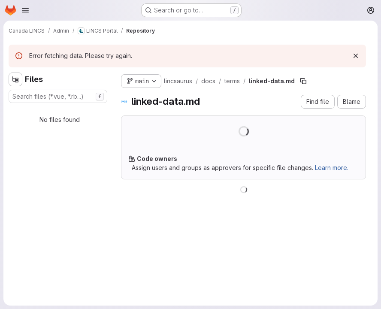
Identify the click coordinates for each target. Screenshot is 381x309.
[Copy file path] (303, 81)
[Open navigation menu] (25, 10)
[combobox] (58, 96)
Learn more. (331, 167)
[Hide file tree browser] (15, 79)
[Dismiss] (356, 56)
